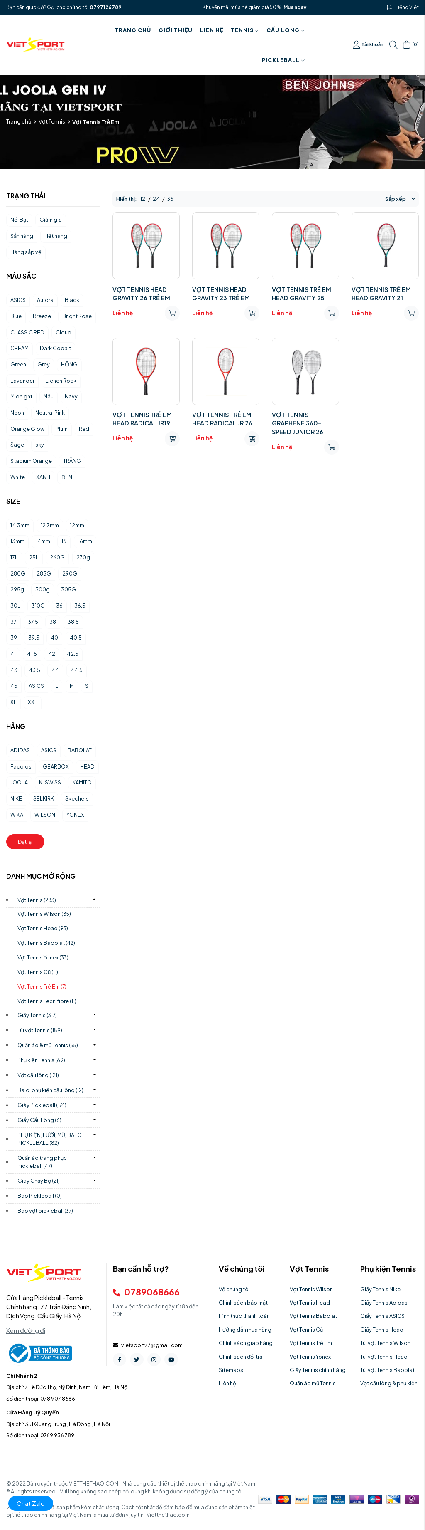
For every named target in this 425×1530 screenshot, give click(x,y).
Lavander (22, 380)
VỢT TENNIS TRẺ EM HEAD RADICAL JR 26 (222, 419)
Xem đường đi (25, 1330)
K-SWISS (50, 782)
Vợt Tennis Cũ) (37, 972)
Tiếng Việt (407, 7)
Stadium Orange (31, 460)
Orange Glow (27, 428)
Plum (62, 428)
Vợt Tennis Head (310, 1302)
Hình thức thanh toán (244, 1315)
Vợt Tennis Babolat (313, 1315)
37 (13, 621)
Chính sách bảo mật (243, 1302)
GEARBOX (56, 766)
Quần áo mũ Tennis (313, 1383)
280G (17, 573)
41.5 (32, 653)
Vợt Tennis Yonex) (42, 957)
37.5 (33, 621)
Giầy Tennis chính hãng (318, 1370)
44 (55, 670)
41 (13, 653)
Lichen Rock (61, 380)
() (411, 45)
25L (34, 557)
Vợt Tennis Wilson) (44, 913)
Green (18, 364)
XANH (43, 477)
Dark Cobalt (55, 348)
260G (57, 557)
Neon (17, 412)
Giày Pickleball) (41, 1105)
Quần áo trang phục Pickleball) (42, 1161)
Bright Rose (77, 316)
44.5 (77, 670)
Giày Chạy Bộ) (38, 1180)
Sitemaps (231, 1370)
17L (14, 557)
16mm (85, 541)
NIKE (16, 798)
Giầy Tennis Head (381, 1329)
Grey (43, 364)
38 (52, 621)
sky (39, 444)
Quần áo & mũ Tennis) (47, 1045)
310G (38, 605)
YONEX (75, 814)
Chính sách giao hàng (246, 1343)
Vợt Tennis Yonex (310, 1356)
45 (13, 685)
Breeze (42, 316)
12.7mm (50, 525)
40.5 (76, 637)
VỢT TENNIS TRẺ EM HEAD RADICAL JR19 (142, 419)
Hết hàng (55, 235)
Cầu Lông (285, 30)
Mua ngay (294, 7)
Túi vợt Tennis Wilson (385, 1343)
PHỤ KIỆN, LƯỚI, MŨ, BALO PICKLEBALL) (49, 1139)
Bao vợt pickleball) (45, 1210)
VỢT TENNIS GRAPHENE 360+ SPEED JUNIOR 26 (297, 423)
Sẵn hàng (21, 235)
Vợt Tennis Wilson (311, 1289)
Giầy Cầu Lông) (39, 1120)
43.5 (34, 670)
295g (17, 589)
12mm (77, 525)
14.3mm (19, 525)
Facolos (21, 766)
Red (84, 428)
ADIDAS (20, 750)
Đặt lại (25, 841)
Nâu (49, 396)
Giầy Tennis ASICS (382, 1315)
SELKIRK (43, 798)
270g (83, 557)
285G (44, 573)
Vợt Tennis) (36, 900)
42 (51, 653)
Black (72, 300)
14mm (43, 541)
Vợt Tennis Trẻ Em (311, 1343)
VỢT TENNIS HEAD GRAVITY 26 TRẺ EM (141, 294)
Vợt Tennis (52, 121)
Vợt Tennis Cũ (306, 1329)
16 (63, 541)
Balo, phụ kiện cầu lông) (50, 1090)
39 (13, 637)
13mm (17, 541)
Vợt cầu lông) (38, 1075)
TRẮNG (72, 460)
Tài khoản (368, 45)
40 (54, 637)
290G (69, 573)
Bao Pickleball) (39, 1195)
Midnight (21, 396)
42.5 (72, 653)
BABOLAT (80, 750)
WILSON (44, 814)
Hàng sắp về (26, 252)
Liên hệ (211, 30)
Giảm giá (50, 219)
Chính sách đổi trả (240, 1356)
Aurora (45, 300)
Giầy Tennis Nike (380, 1289)
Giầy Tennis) (37, 1015)
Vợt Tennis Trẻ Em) (41, 986)
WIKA (16, 814)
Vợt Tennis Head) (42, 928)
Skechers (77, 798)
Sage (17, 444)
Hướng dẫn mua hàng (245, 1329)
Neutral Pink (50, 412)
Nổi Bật (19, 219)
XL (13, 702)
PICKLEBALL (283, 60)
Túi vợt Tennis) (39, 1030)
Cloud (63, 332)
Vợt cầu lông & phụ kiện (389, 1383)
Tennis (245, 30)
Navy (71, 396)
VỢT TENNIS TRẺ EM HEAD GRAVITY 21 (381, 294)
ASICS (18, 300)
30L (15, 605)
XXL (32, 702)
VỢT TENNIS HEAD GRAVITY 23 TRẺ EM (221, 294)
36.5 (79, 605)
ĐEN (66, 477)
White (17, 477)
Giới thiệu (176, 30)
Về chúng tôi (234, 1289)
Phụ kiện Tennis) (41, 1060)
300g (42, 589)
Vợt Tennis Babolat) (46, 942)
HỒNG (69, 364)
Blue (16, 316)
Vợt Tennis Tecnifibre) (46, 1001)
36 (59, 605)
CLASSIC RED (27, 332)
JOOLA (19, 782)
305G (68, 589)
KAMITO (82, 782)
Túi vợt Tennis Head (384, 1356)
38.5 (73, 621)
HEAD (87, 766)
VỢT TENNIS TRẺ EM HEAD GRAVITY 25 (301, 294)
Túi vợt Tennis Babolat (387, 1370)
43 (13, 670)
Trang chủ (133, 30)
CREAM (19, 348)
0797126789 (106, 7)
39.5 (33, 637)
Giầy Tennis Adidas (384, 1302)
